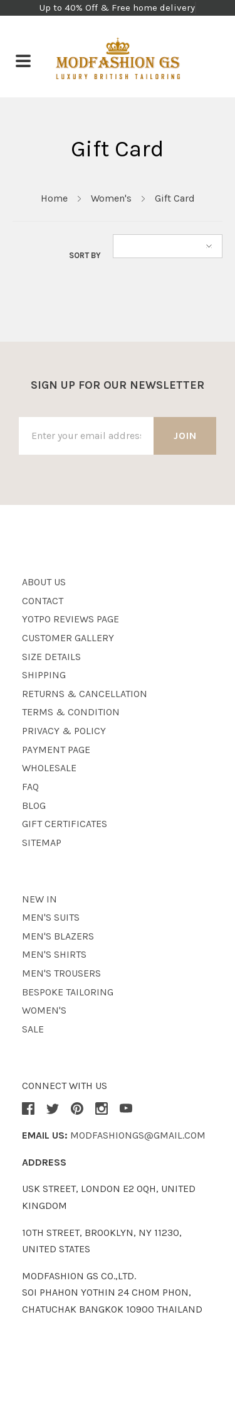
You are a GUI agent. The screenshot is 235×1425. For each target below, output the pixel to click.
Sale (33, 1029)
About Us (44, 582)
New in (39, 899)
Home (54, 198)
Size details (51, 657)
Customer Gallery (68, 638)
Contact (42, 601)
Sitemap (41, 842)
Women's (111, 198)
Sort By (85, 255)
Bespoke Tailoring (67, 992)
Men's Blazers (58, 936)
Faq (30, 787)
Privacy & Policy (64, 731)
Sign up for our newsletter (117, 385)
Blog (34, 805)
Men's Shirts (54, 954)
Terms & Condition (71, 712)
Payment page (56, 750)
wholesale (49, 768)
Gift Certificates (64, 824)
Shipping (44, 675)
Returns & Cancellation (84, 694)
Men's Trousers (61, 973)
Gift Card (175, 198)
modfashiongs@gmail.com (138, 1135)
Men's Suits (51, 917)
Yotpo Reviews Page (70, 619)
